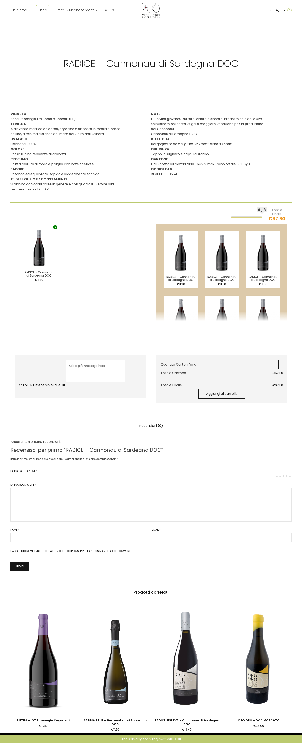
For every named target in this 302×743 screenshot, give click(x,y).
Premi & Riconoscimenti (75, 10)
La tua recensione (23, 484)
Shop (42, 10)
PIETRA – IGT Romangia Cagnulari (43, 720)
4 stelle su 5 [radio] (286, 476)
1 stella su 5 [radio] (277, 476)
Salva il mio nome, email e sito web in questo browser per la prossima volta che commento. (71, 551)
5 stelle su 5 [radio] (290, 476)
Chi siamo (18, 10)
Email (156, 529)
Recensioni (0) (151, 425)
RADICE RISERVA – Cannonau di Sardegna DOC (187, 722)
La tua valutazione (23, 471)
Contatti (110, 10)
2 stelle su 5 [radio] (280, 476)
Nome (14, 529)
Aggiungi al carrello (222, 393)
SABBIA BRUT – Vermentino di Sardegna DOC (115, 722)
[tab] (151, 426)
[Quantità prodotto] (273, 364)
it (267, 10)
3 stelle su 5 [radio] (283, 476)
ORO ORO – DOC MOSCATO (259, 720)
